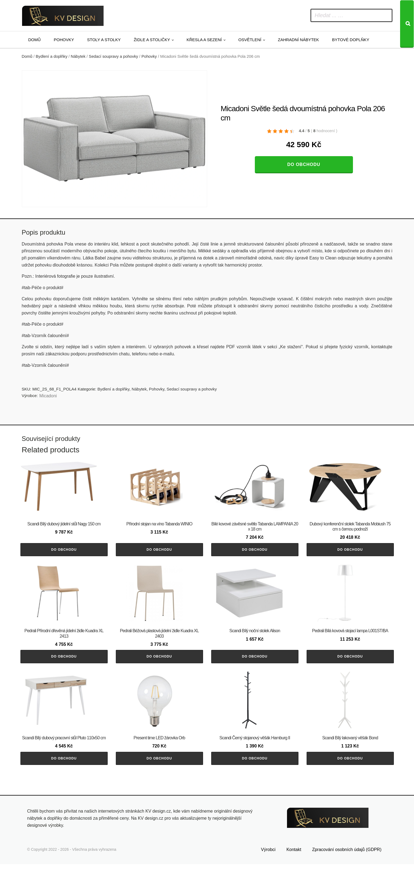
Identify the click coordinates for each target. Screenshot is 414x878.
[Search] (407, 24)
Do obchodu (303, 164)
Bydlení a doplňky (51, 56)
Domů (34, 39)
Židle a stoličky (152, 39)
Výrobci (268, 863)
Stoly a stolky (104, 39)
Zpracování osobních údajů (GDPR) (346, 863)
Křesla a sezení (204, 39)
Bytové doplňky (350, 39)
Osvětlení (249, 39)
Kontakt (293, 863)
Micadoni (48, 395)
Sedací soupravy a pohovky (113, 56)
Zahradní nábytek (298, 39)
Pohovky (64, 39)
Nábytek (78, 56)
